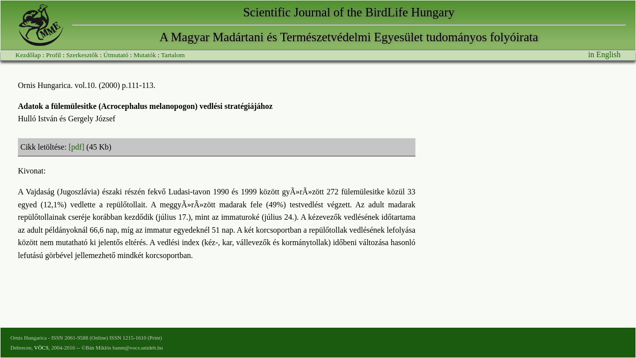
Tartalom (173, 55)
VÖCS (41, 348)
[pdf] (76, 147)
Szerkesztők (82, 55)
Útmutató (115, 55)
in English (604, 54)
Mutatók (145, 55)
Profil (53, 55)
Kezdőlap (28, 55)
